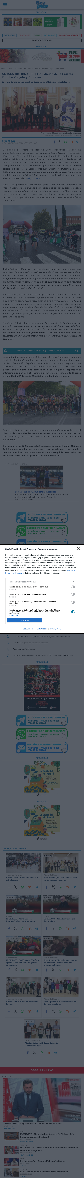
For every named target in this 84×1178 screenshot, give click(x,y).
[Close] (79, 549)
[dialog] (42, 589)
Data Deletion (28, 629)
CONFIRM (24, 620)
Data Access (42, 629)
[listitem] (42, 582)
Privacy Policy (55, 629)
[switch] (73, 587)
